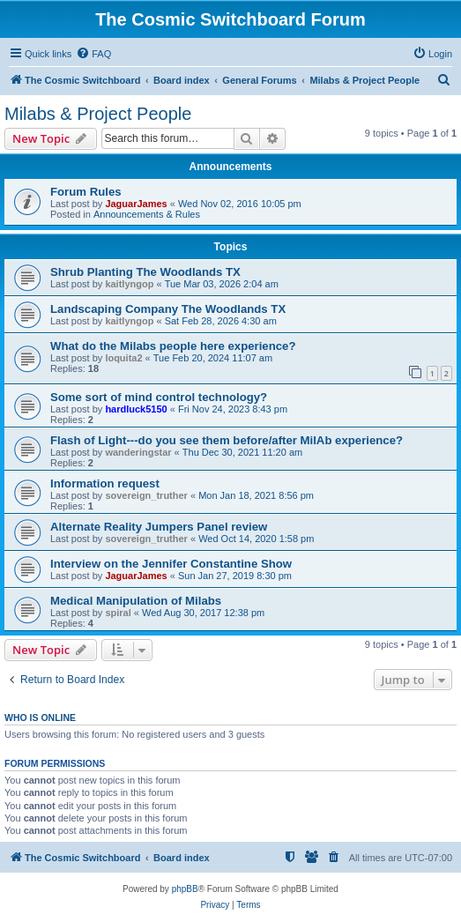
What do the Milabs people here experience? (172, 346)
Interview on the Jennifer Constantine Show (171, 563)
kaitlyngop (129, 284)
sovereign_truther (146, 495)
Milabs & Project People (97, 113)
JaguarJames (136, 203)
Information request (105, 483)
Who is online (40, 717)
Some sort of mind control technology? (158, 397)
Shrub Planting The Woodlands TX (145, 272)
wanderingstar (138, 452)
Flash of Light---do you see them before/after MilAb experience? (226, 440)
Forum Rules (86, 191)
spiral (117, 612)
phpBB (185, 889)
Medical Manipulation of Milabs (135, 600)
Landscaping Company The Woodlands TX (168, 309)
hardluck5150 (136, 409)
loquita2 (123, 358)
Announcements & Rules (146, 214)
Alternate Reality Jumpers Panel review (158, 526)
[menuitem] (93, 53)
